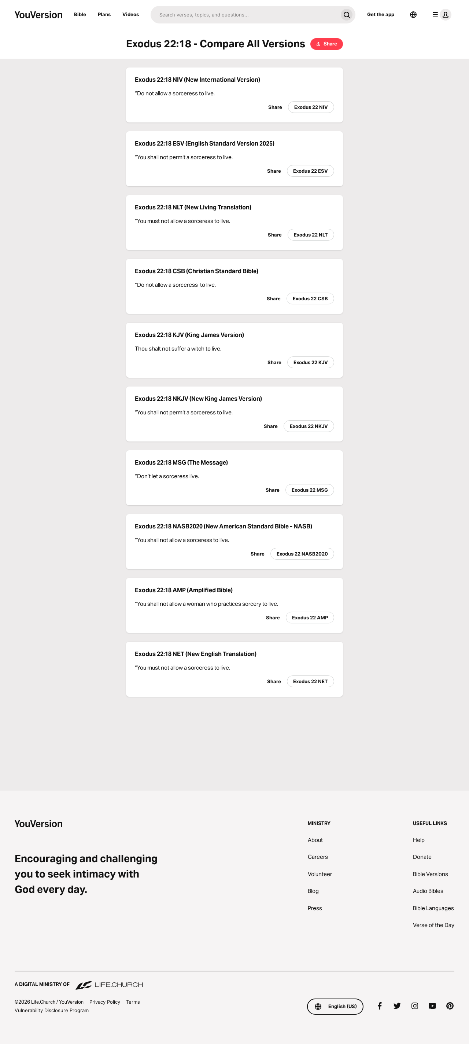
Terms (133, 1002)
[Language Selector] (413, 14)
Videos (130, 14)
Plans (104, 14)
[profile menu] (440, 14)
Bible (80, 14)
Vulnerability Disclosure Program (52, 1010)
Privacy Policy (104, 1002)
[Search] (244, 15)
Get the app (380, 14)
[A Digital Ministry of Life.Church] (234, 981)
